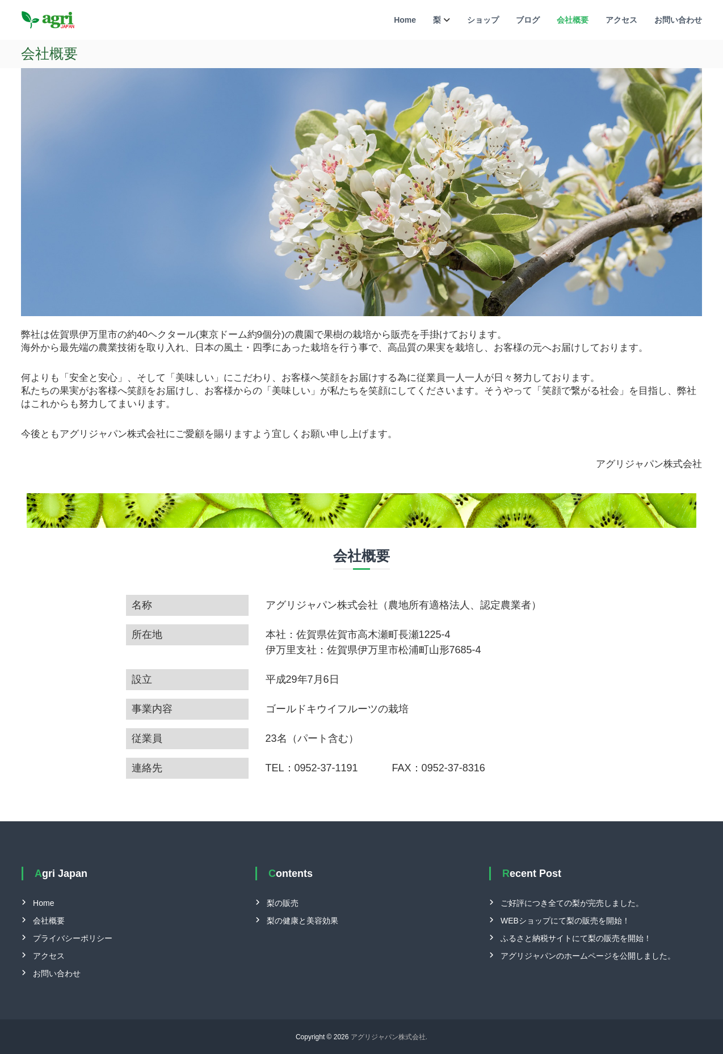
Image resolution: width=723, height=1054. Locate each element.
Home (405, 19)
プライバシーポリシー (72, 938)
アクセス (621, 19)
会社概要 (573, 19)
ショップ (483, 19)
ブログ (528, 19)
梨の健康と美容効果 (302, 920)
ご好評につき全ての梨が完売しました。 (572, 903)
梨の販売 (283, 903)
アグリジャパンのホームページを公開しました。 (588, 955)
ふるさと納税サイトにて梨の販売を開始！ (576, 938)
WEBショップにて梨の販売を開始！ (565, 920)
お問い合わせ (678, 19)
